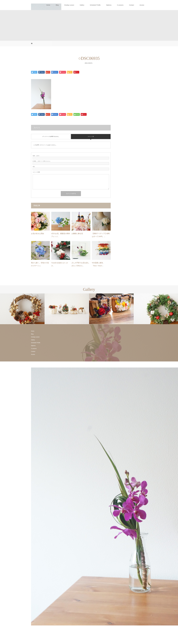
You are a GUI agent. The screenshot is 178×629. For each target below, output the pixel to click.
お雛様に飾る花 (77, 233)
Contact (131, 5)
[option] (22, 308)
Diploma (108, 5)
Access (142, 5)
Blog (57, 5)
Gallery (82, 5)
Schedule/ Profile (95, 5)
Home (48, 5)
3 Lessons (120, 5)
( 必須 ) (36, 155)
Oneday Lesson (69, 5)
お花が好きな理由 (37, 233)
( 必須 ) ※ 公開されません (41, 161)
